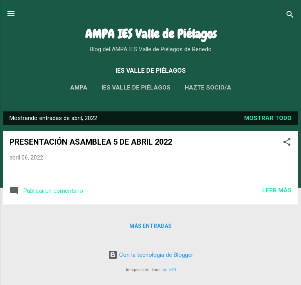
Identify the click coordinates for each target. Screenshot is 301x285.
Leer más (277, 190)
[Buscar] (290, 16)
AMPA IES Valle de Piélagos (150, 34)
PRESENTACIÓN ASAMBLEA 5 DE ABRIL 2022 (90, 142)
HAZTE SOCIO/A (208, 87)
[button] (287, 143)
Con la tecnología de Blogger (150, 254)
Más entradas (150, 226)
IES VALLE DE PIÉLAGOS (136, 87)
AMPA (78, 87)
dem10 (169, 269)
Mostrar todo (268, 118)
